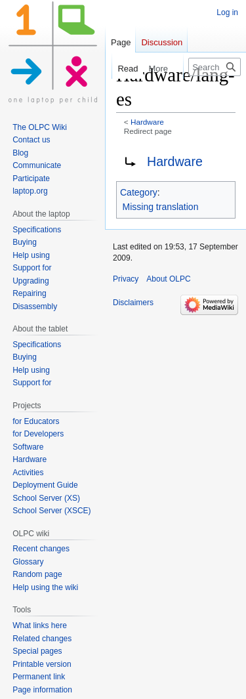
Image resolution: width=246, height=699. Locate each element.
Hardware (147, 121)
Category (138, 192)
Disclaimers (133, 302)
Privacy (125, 279)
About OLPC (168, 279)
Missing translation (161, 206)
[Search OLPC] (214, 67)
